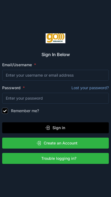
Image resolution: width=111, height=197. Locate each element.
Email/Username (17, 64)
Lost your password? (90, 87)
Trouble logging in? (56, 158)
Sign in (55, 128)
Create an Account (56, 143)
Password (55, 88)
